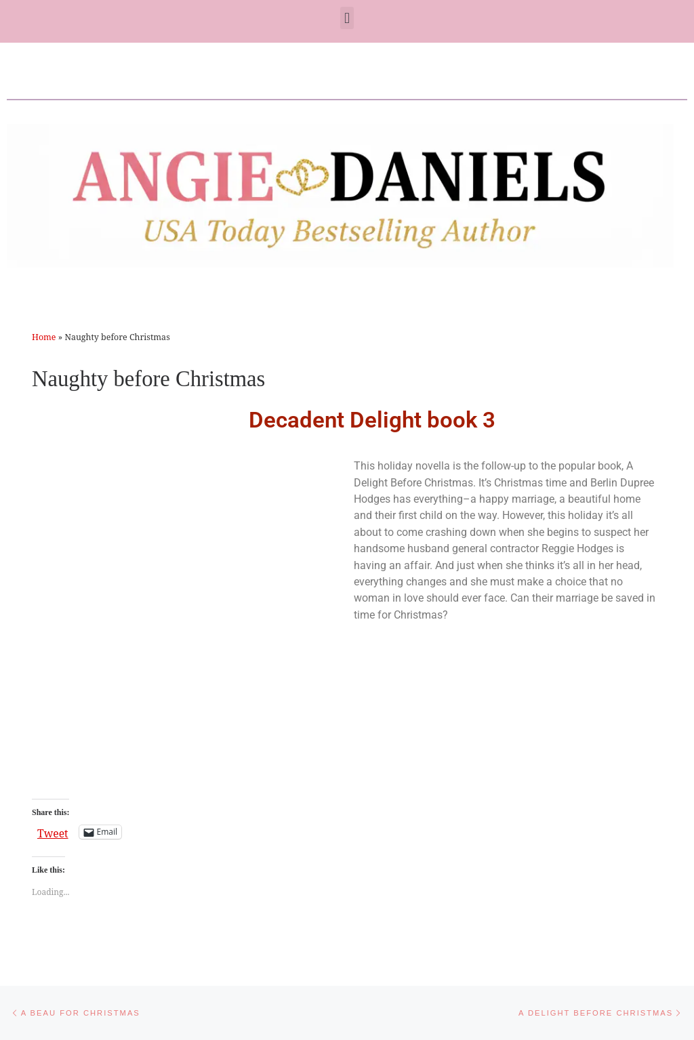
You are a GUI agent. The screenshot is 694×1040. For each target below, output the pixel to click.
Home (44, 337)
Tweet (52, 831)
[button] (346, 18)
